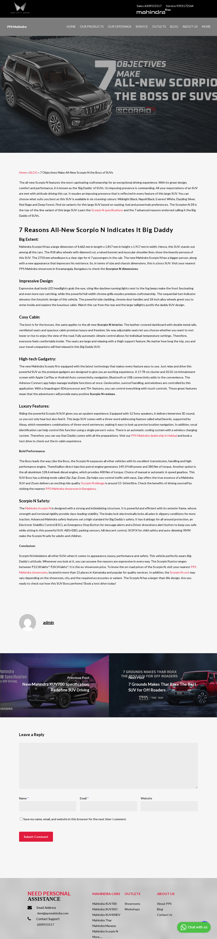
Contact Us (164, 914)
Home (23, 172)
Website (146, 798)
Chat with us (193, 927)
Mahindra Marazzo (104, 926)
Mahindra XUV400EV (106, 914)
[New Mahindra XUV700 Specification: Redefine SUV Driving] (54, 685)
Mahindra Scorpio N (38, 508)
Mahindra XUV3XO (105, 909)
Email (84, 798)
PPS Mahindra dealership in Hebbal (154, 435)
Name (24, 798)
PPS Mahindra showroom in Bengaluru (70, 488)
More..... (97, 937)
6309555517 (45, 924)
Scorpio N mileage (93, 483)
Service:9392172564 (179, 6)
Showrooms (132, 903)
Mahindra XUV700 (104, 903)
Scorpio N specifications (107, 210)
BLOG (33, 172)
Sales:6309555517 (149, 6)
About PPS (164, 903)
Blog (160, 909)
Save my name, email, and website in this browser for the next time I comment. (75, 819)
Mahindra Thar (102, 920)
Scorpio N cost (179, 572)
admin (48, 622)
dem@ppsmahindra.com (52, 913)
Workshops (132, 909)
